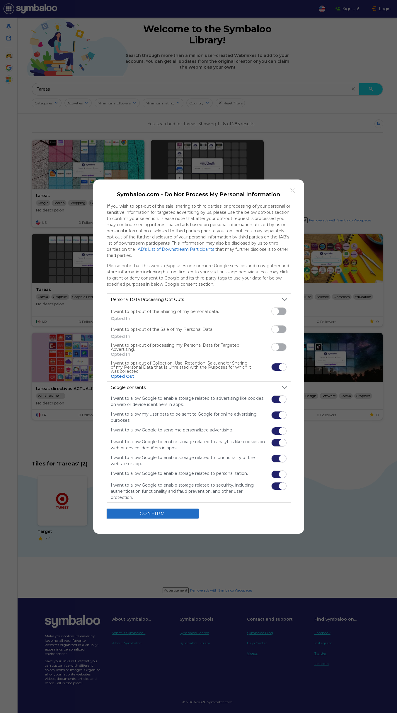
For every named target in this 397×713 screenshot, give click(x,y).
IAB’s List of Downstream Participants (175, 249)
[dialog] (198, 356)
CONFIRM (152, 513)
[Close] (292, 191)
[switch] (279, 311)
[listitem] (199, 300)
